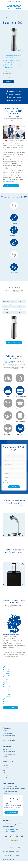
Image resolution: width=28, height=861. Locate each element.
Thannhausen (8, 700)
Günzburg (7, 683)
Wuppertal (8, 704)
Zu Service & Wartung (10, 709)
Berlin (6, 668)
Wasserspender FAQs (8, 739)
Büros (4, 158)
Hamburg (7, 685)
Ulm (6, 702)
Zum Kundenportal (11, 812)
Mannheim (8, 692)
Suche (11, 1)
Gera (6, 681)
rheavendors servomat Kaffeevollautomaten (14, 790)
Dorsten (7, 675)
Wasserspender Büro (8, 734)
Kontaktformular (7, 744)
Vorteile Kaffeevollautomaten (10, 792)
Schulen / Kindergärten (8, 755)
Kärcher (5, 781)
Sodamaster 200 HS (11, 182)
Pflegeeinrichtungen (8, 763)
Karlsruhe (7, 690)
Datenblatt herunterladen (14, 343)
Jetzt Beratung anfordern (11, 186)
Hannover (7, 687)
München (7, 696)
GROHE (4, 774)
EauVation (5, 769)
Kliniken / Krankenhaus (8, 753)
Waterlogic (5, 776)
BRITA (4, 771)
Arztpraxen (5, 760)
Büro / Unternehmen (8, 750)
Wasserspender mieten (8, 742)
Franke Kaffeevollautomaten (10, 787)
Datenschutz (18, 851)
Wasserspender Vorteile (9, 737)
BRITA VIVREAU (8, 364)
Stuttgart (7, 698)
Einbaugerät (8, 86)
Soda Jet (5, 779)
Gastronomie (6, 758)
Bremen (7, 670)
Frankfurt (7, 677)
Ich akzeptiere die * (13, 483)
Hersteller (5, 732)
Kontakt (17, 855)
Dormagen (8, 673)
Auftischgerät (8, 77)
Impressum (18, 846)
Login (18, 1)
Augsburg (7, 666)
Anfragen (14, 488)
